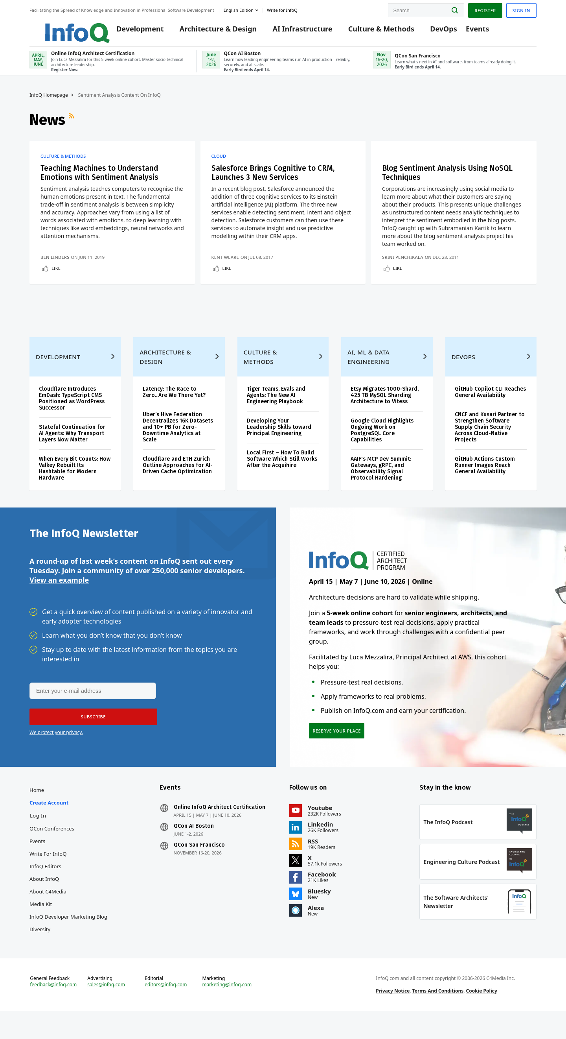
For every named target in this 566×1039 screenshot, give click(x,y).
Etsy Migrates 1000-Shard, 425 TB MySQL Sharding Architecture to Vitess (385, 411)
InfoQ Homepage (48, 101)
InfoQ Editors (45, 887)
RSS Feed (72, 125)
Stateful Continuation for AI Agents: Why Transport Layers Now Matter (72, 450)
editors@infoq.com (166, 1011)
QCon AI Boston (194, 848)
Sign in (521, 9)
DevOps (434, 32)
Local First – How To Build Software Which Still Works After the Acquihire (282, 475)
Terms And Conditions (438, 1016)
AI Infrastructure (293, 32)
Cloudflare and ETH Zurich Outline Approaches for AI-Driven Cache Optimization (178, 481)
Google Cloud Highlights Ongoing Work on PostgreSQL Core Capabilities (382, 447)
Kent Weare (227, 264)
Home (36, 811)
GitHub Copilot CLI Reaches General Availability (490, 408)
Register (485, 9)
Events (468, 32)
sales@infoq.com (106, 1011)
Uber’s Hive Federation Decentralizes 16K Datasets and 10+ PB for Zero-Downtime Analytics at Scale (178, 444)
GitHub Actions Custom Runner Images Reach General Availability (485, 481)
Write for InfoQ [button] (282, 9)
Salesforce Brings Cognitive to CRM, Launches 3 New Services (276, 179)
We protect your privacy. (56, 752)
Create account (48, 824)
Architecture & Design (208, 32)
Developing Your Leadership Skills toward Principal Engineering (279, 443)
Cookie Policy (481, 1016)
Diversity (39, 950)
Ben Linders (55, 264)
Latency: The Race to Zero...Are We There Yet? (174, 408)
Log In (38, 837)
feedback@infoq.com (53, 1011)
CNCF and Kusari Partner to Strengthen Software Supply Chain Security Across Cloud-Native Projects (490, 444)
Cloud (220, 162)
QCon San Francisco (199, 867)
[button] (91, 736)
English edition (239, 9)
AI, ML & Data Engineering (368, 373)
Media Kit (40, 925)
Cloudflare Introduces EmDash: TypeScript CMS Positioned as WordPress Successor (72, 415)
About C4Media (47, 913)
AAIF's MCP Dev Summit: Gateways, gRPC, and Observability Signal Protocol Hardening (381, 485)
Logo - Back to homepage (61, 28)
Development (130, 32)
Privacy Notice (393, 1016)
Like (56, 275)
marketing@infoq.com (227, 1011)
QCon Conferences (51, 850)
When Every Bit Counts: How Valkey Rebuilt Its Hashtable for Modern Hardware (74, 485)
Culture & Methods (371, 32)
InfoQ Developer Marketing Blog (68, 938)
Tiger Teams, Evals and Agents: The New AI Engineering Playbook (276, 411)
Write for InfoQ (47, 875)
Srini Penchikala (408, 264)
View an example (59, 598)
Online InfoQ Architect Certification (219, 829)
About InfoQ (44, 900)
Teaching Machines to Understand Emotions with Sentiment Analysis (102, 179)
